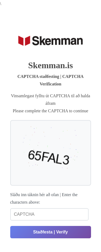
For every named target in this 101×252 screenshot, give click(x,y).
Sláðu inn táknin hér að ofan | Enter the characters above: (44, 198)
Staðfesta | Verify (50, 232)
